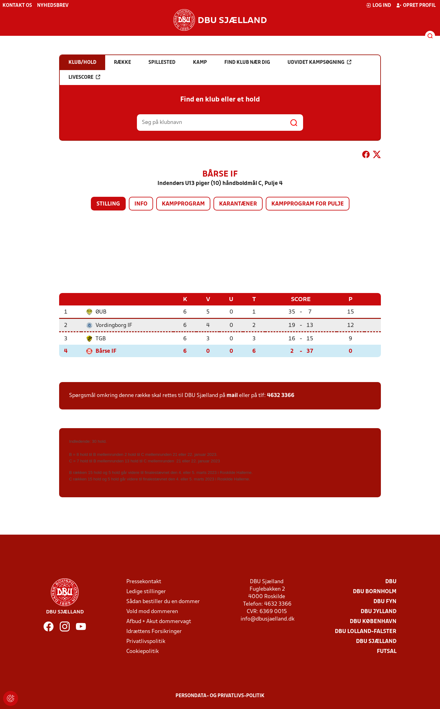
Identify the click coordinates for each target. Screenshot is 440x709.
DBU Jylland (378, 611)
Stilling (108, 204)
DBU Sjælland (376, 641)
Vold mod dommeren (152, 611)
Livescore (84, 77)
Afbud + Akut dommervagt (158, 621)
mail (232, 395)
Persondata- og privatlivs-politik (220, 695)
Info (140, 204)
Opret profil (416, 5)
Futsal (386, 651)
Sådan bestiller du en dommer (163, 601)
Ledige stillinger (146, 591)
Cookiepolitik (142, 651)
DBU (390, 581)
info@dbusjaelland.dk (267, 619)
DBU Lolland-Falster (365, 631)
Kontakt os (17, 5)
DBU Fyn (384, 601)
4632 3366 (280, 395)
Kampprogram (183, 204)
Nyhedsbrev (52, 5)
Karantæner (238, 204)
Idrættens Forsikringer (154, 631)
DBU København (373, 621)
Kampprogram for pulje (307, 204)
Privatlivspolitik (145, 641)
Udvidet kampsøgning (319, 62)
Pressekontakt (143, 581)
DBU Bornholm (374, 591)
